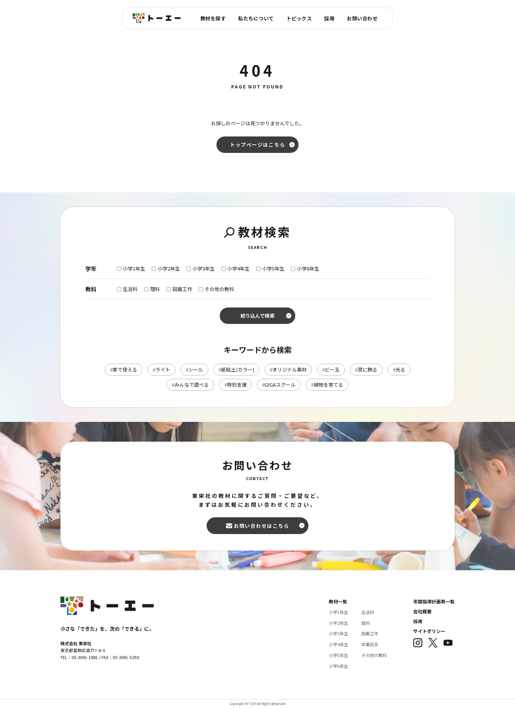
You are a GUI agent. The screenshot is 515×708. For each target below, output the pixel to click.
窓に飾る (366, 369)
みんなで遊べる (190, 384)
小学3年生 (338, 633)
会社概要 (422, 611)
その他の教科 (374, 655)
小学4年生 (338, 644)
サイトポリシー (429, 631)
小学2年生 (338, 623)
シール (194, 369)
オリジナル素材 (288, 369)
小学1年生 (338, 612)
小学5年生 (338, 655)
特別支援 (235, 384)
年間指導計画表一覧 (434, 601)
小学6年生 (338, 666)
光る (399, 369)
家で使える (123, 369)
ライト (161, 369)
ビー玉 (331, 369)
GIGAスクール (279, 384)
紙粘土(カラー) (236, 369)
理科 (365, 623)
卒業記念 (369, 644)
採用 (417, 621)
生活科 (367, 612)
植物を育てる (327, 384)
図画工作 (369, 633)
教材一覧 (338, 601)
